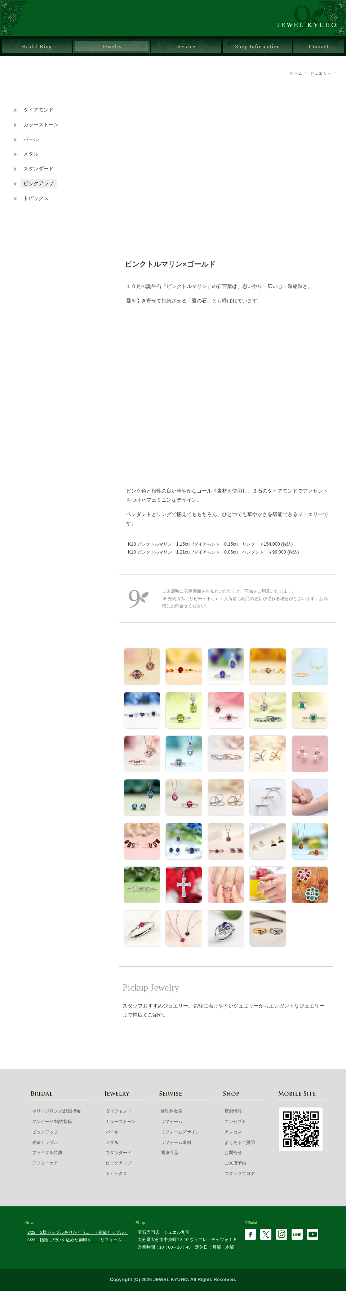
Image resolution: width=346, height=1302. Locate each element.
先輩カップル (45, 1142)
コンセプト (235, 1121)
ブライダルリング (37, 46)
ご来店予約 (235, 1163)
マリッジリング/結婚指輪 (56, 1111)
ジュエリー (111, 46)
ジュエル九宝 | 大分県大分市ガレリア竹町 (311, 18)
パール (31, 139)
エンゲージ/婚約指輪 (52, 1121)
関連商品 (169, 1152)
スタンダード (38, 168)
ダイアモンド (38, 110)
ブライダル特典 (47, 1152)
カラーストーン (41, 124)
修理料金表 (171, 1111)
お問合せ (318, 46)
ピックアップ (38, 183)
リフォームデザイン (180, 1132)
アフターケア (45, 1163)
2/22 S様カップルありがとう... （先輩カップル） (77, 1232)
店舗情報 (257, 46)
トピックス (36, 198)
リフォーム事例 (176, 1142)
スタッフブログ (240, 1173)
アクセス (233, 1132)
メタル (31, 154)
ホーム (296, 73)
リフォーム (171, 1121)
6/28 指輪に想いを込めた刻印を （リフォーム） (76, 1240)
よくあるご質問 (240, 1142)
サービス (186, 46)
